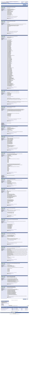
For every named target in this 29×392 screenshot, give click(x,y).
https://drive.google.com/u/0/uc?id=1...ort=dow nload (11, 272)
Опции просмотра (26, 5)
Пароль (22, 2)
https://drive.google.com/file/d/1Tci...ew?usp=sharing (11, 229)
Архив (26, 312)
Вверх (28, 312)
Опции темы (19, 5)
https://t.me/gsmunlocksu (11, 120)
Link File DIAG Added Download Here (10, 240)
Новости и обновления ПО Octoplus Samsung (4, 308)
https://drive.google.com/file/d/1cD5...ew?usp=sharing (12, 259)
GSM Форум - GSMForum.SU (23, 312)
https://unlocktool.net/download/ (10, 288)
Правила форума (2, 305)
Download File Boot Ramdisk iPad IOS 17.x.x (11, 211)
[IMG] (1, 304)
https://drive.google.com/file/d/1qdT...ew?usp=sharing (12, 119)
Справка (7, 3)
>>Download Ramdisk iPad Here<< (10, 96)
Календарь (20, 3)
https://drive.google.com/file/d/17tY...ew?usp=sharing (12, 132)
